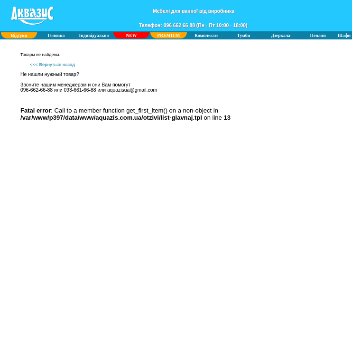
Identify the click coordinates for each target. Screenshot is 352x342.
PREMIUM (168, 35)
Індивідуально (94, 35)
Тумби (243, 35)
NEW (131, 35)
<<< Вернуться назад (52, 64)
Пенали (318, 35)
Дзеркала (280, 35)
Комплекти (206, 35)
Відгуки (19, 35)
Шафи (344, 35)
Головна (56, 35)
